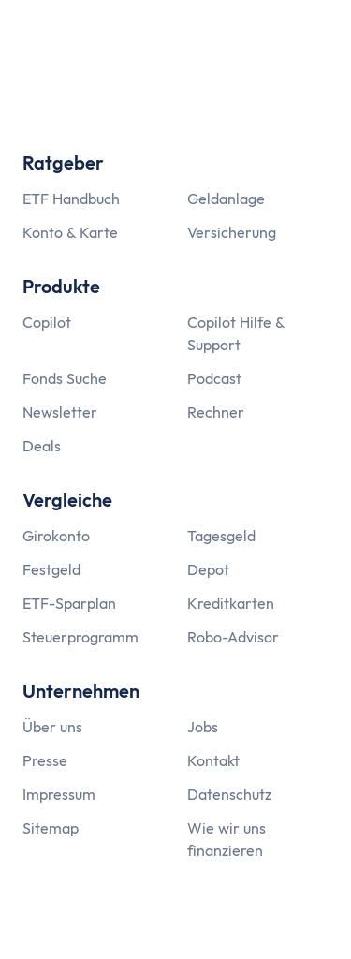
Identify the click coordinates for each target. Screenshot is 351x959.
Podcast (214, 378)
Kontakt (213, 760)
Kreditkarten (230, 603)
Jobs (202, 726)
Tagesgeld (221, 535)
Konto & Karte (70, 232)
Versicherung (231, 232)
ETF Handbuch (71, 198)
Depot (208, 569)
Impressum (58, 794)
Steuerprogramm (80, 636)
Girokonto (56, 535)
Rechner (215, 412)
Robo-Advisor (233, 636)
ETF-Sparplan (69, 603)
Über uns (52, 726)
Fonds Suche (64, 378)
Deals (41, 445)
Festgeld (51, 569)
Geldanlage (226, 198)
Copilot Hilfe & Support (236, 333)
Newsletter (59, 412)
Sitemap (50, 828)
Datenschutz (229, 794)
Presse (44, 760)
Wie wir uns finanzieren (226, 839)
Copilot (46, 322)
